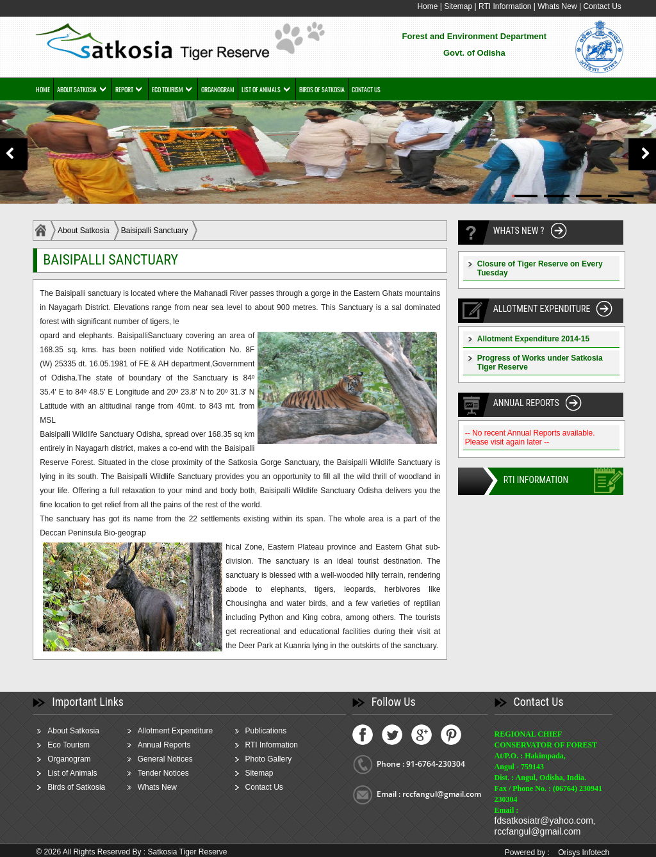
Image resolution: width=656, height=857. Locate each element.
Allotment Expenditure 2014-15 (533, 338)
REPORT (124, 89)
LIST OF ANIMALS (261, 89)
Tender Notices (163, 773)
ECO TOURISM (167, 89)
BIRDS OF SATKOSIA (322, 89)
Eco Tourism (68, 744)
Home (427, 6)
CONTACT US (366, 89)
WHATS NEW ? (519, 230)
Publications (266, 730)
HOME (43, 89)
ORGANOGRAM (217, 89)
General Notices (165, 759)
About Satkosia (84, 230)
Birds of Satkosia (76, 787)
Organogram (68, 759)
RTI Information (506, 6)
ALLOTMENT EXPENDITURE (542, 309)
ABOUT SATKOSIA (77, 89)
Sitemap (458, 6)
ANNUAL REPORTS (526, 403)
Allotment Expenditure (175, 730)
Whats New (557, 6)
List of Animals (72, 773)
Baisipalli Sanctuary (154, 230)
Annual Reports (164, 744)
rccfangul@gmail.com (538, 831)
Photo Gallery (268, 759)
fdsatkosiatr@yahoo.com (544, 820)
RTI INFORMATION (536, 480)
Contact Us (602, 6)
